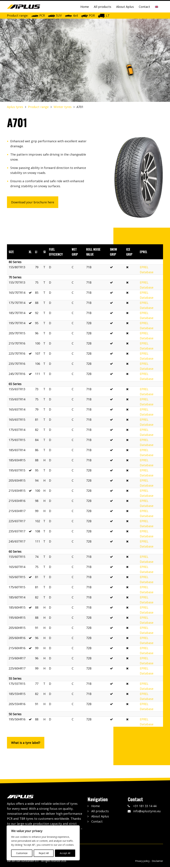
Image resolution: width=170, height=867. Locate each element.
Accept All (65, 853)
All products (102, 7)
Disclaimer (157, 861)
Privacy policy (142, 861)
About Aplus (125, 7)
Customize (22, 853)
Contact (144, 7)
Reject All (44, 853)
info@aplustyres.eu (147, 811)
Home (84, 7)
